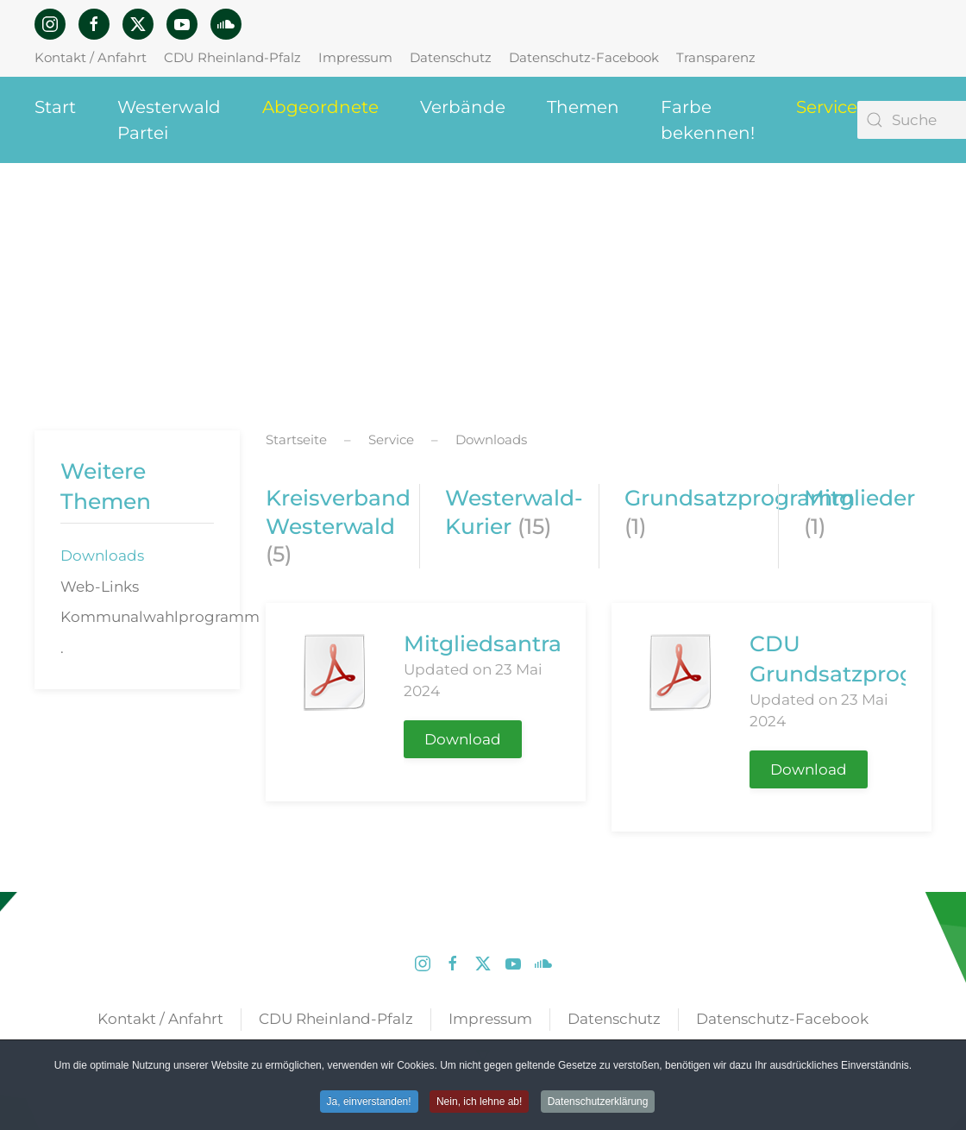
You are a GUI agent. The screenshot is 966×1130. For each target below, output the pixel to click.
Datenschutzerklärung (598, 1102)
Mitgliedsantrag (490, 643)
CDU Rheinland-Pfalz (232, 57)
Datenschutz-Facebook (584, 57)
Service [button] (826, 107)
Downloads (102, 555)
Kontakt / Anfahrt (90, 57)
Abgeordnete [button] (320, 107)
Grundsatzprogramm (739, 498)
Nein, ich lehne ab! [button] (479, 1102)
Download (462, 739)
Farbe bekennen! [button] (708, 120)
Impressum (355, 57)
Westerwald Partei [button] (169, 120)
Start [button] (55, 107)
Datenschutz (451, 57)
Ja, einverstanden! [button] (369, 1102)
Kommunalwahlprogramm (150, 616)
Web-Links (99, 586)
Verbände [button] (462, 107)
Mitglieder (859, 498)
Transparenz (716, 57)
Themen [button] (583, 107)
